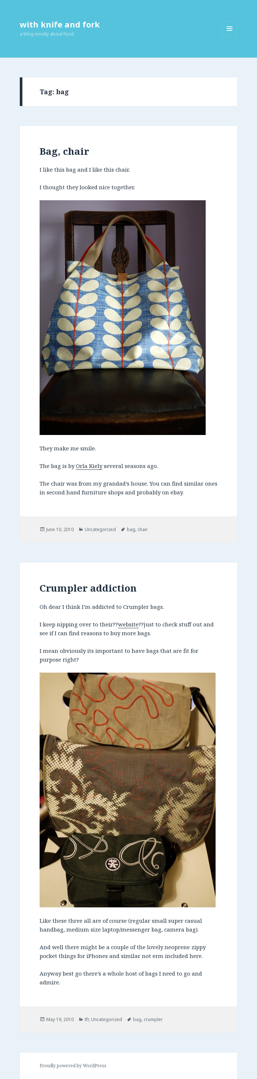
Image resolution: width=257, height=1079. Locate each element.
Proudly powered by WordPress (73, 1065)
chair (142, 529)
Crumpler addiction (88, 588)
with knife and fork (60, 24)
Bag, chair (64, 151)
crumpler (153, 1019)
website (128, 624)
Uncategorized (100, 529)
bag (131, 529)
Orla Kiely (89, 465)
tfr (87, 1019)
